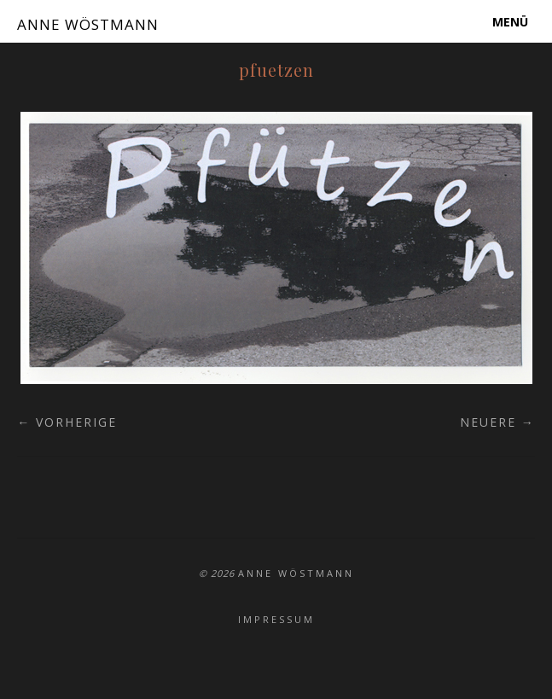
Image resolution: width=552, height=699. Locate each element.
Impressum (276, 619)
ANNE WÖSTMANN (88, 24)
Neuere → (497, 422)
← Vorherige (67, 422)
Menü (510, 22)
